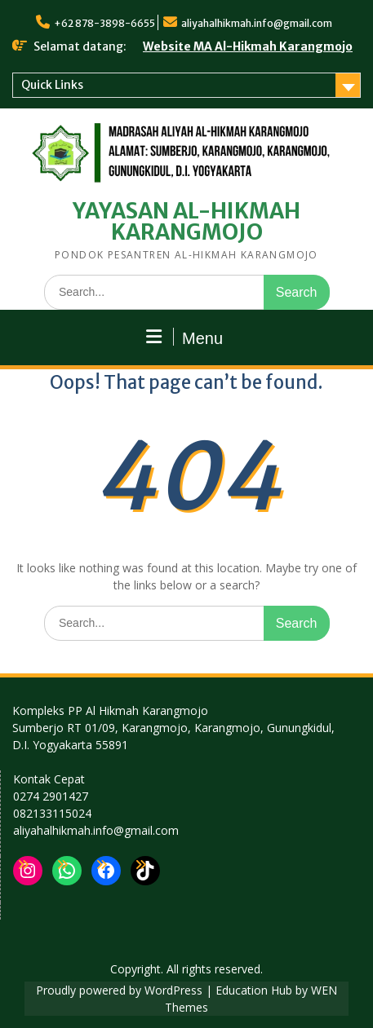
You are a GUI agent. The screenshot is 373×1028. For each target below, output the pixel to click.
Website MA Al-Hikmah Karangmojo (248, 46)
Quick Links (52, 84)
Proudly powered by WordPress (119, 990)
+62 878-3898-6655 (104, 23)
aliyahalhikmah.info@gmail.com (256, 23)
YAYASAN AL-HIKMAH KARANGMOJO (186, 221)
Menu (184, 337)
